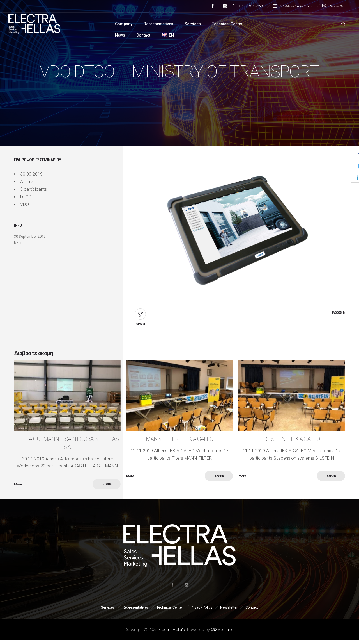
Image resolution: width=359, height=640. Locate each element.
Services (193, 24)
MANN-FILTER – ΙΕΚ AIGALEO (179, 438)
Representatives (158, 24)
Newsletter (337, 6)
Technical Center (227, 24)
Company (123, 24)
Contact (143, 35)
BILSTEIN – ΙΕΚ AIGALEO (292, 438)
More (18, 484)
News (120, 35)
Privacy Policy (201, 607)
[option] (67, 425)
